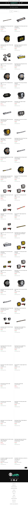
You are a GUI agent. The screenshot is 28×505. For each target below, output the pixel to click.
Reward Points (14, 493)
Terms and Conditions (14, 500)
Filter (11, 11)
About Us (14, 495)
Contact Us (14, 485)
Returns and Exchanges (14, 490)
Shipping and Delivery (14, 488)
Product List (14, 498)
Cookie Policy (14, 503)
